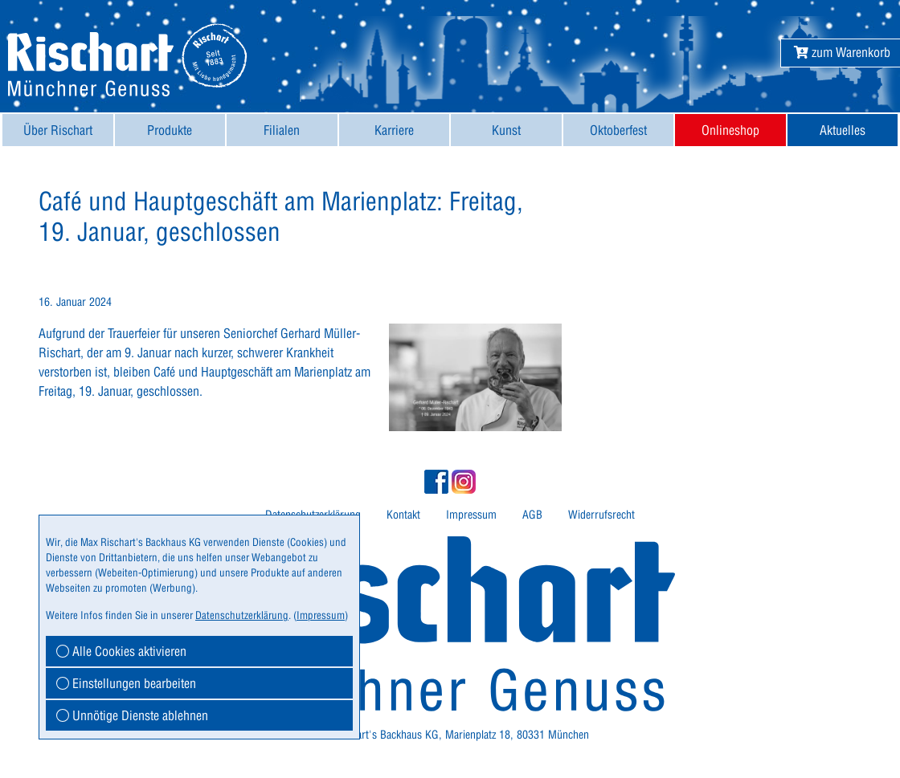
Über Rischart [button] (57, 130)
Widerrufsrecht (601, 514)
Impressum (471, 514)
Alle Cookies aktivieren (121, 651)
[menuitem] (58, 130)
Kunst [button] (506, 130)
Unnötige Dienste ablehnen (132, 715)
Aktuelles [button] (842, 130)
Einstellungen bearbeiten (126, 683)
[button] (842, 52)
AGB (532, 514)
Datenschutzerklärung (241, 615)
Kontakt (403, 514)
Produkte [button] (169, 130)
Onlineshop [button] (730, 130)
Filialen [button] (282, 130)
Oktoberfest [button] (618, 130)
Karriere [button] (394, 130)
